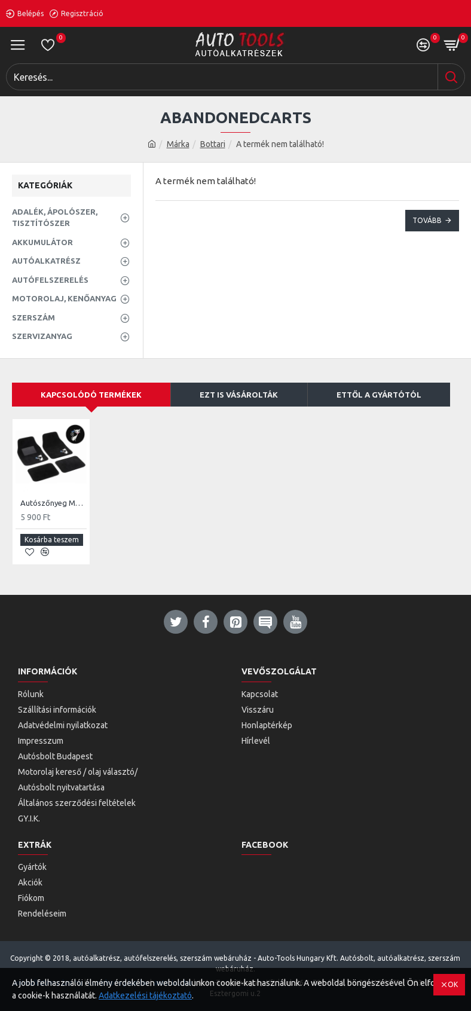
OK (453, 984)
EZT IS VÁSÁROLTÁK (239, 394)
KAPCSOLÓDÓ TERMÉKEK (91, 394)
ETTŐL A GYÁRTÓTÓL (379, 394)
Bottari (212, 144)
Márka (178, 144)
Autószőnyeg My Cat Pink (53, 503)
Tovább (427, 220)
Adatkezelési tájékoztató (145, 995)
